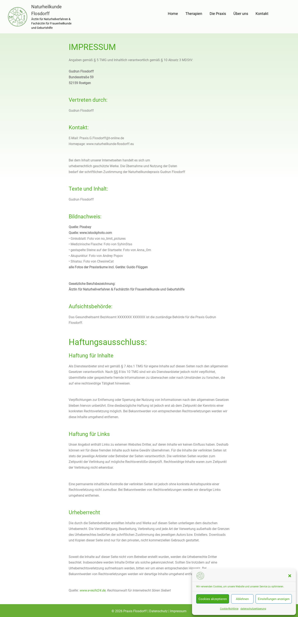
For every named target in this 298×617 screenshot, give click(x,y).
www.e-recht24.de (92, 590)
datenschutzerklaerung (253, 608)
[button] (290, 576)
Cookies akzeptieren (212, 599)
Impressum (178, 611)
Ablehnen (242, 599)
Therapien (193, 13)
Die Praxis (218, 13)
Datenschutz (158, 611)
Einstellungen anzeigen (274, 599)
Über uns (240, 13)
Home (173, 13)
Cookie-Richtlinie (229, 608)
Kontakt (262, 13)
